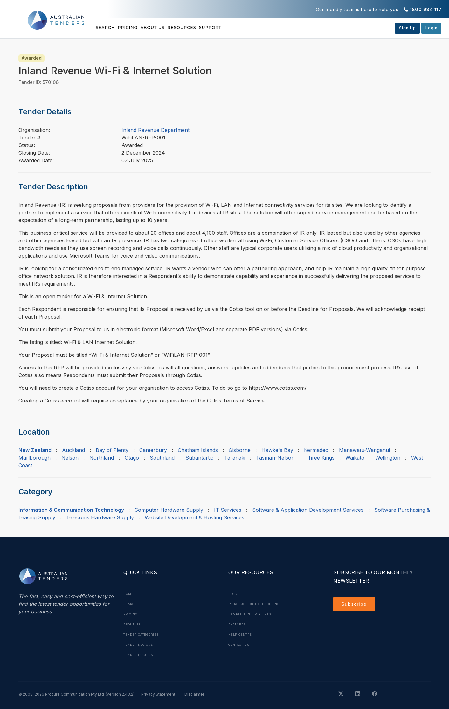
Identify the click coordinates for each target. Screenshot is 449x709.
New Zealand (35, 450)
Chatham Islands (198, 450)
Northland (101, 458)
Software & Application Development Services (307, 510)
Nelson (70, 458)
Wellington (387, 458)
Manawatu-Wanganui (364, 450)
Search (106, 27)
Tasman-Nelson (275, 458)
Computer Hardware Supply (169, 510)
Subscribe (355, 605)
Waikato (354, 458)
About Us (175, 27)
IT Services (227, 510)
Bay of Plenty (112, 450)
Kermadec (316, 450)
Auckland (73, 450)
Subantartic (199, 458)
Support (254, 27)
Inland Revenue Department (155, 130)
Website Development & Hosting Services (194, 517)
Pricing (139, 27)
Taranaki (234, 458)
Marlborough (34, 458)
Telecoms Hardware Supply (100, 517)
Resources (215, 27)
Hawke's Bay (277, 450)
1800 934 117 (425, 9)
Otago (132, 458)
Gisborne (240, 450)
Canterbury (153, 450)
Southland (162, 458)
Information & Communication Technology (71, 510)
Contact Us (241, 644)
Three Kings (320, 458)
